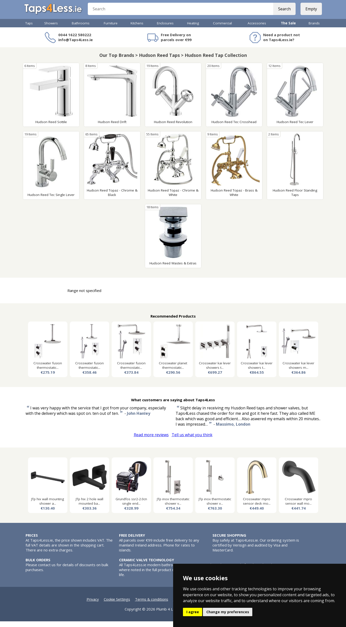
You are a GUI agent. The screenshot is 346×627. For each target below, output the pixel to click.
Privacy (93, 604)
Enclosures (165, 29)
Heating (193, 29)
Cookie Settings (117, 604)
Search (283, 12)
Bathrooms (81, 29)
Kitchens (137, 29)
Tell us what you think (192, 440)
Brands (314, 29)
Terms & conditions (151, 604)
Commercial (222, 29)
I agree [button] (192, 612)
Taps (29, 29)
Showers (51, 29)
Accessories (257, 29)
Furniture (111, 29)
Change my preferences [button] (227, 612)
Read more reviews (151, 440)
